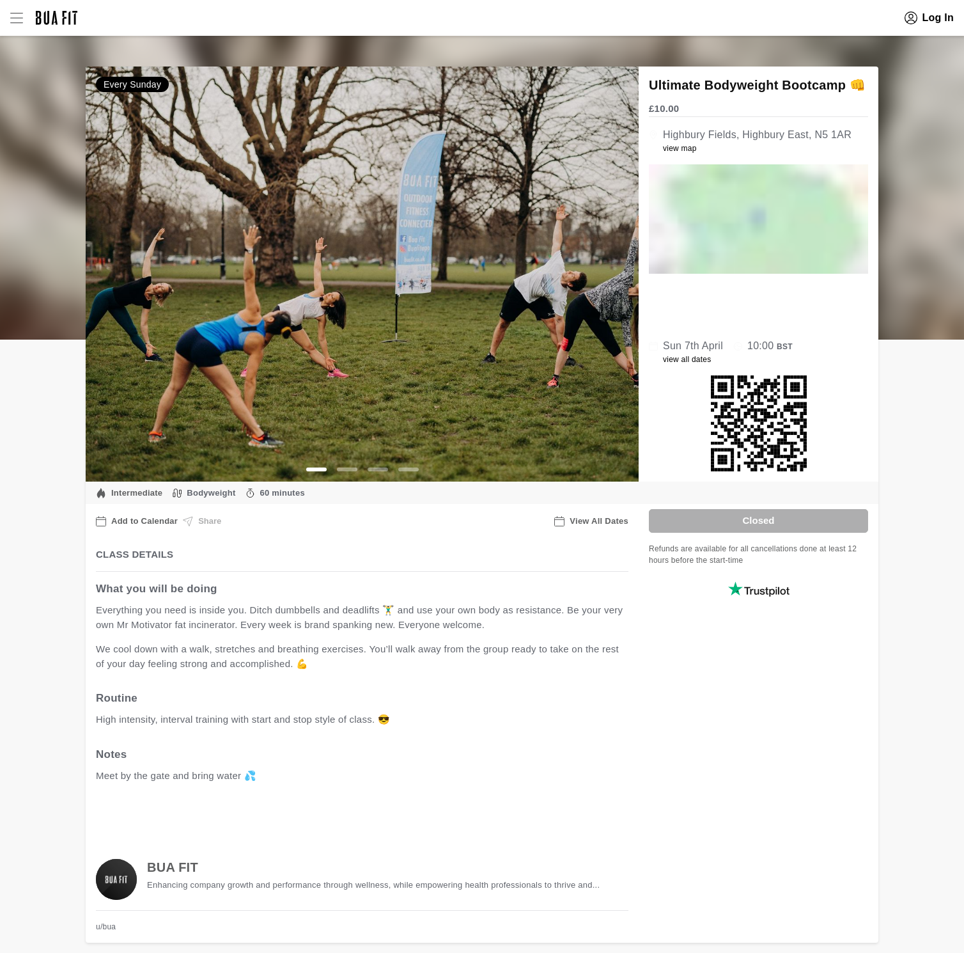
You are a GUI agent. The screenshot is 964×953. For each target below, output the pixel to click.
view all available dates (354, 815)
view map (680, 148)
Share (202, 521)
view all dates (687, 359)
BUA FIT (172, 867)
